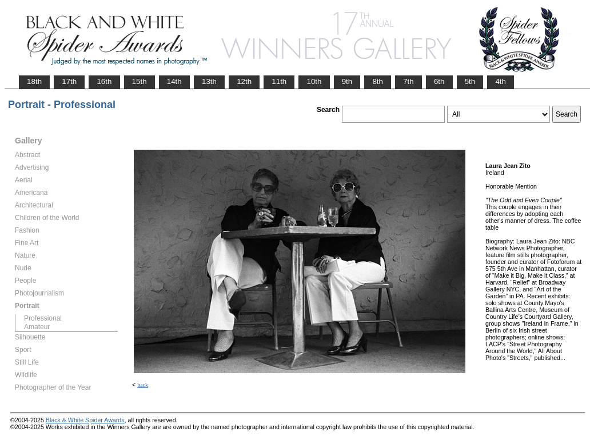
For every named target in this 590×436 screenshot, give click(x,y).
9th (347, 81)
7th (408, 81)
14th (174, 81)
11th (279, 81)
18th (34, 81)
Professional (43, 318)
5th (470, 81)
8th (377, 81)
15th (139, 81)
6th (439, 81)
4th (500, 81)
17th (69, 81)
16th (104, 81)
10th (314, 81)
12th (244, 81)
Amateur (37, 327)
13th (209, 81)
